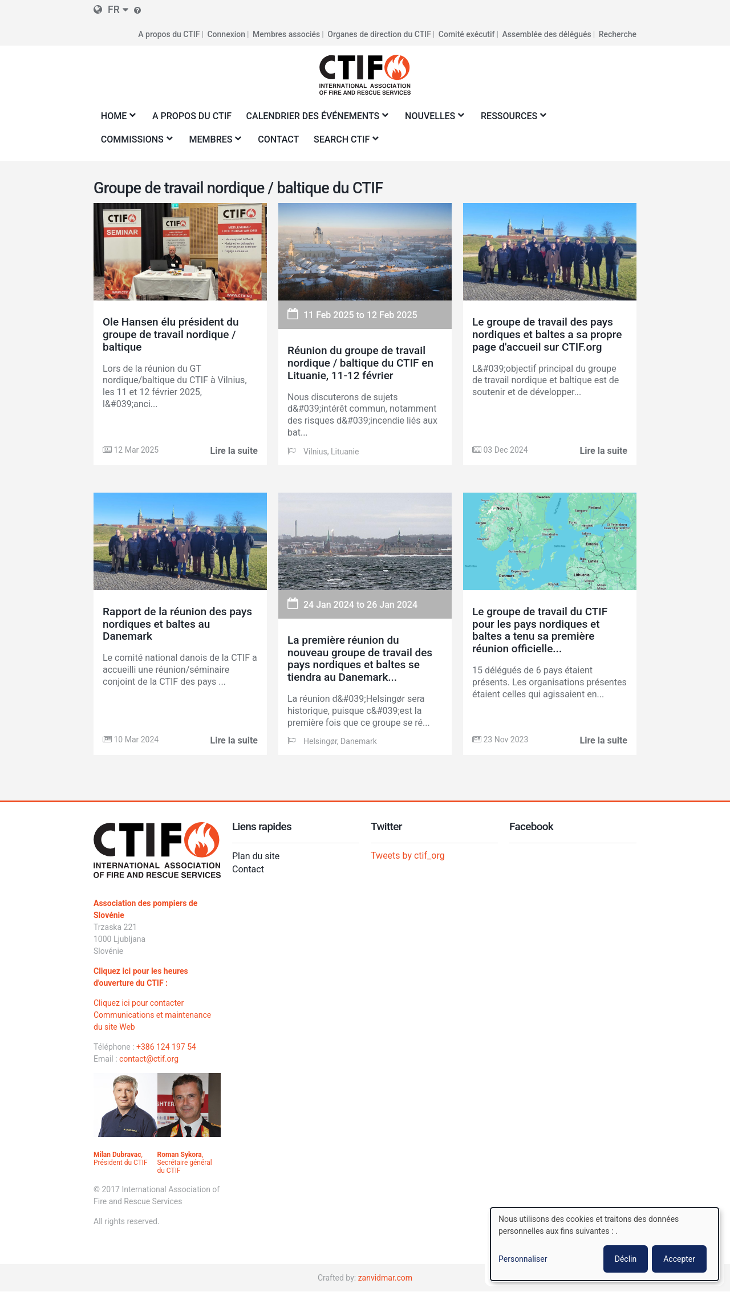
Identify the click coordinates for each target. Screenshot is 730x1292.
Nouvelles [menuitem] (432, 119)
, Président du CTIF (121, 1159)
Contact (248, 869)
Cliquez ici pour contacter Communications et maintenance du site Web (152, 1014)
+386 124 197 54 (166, 1046)
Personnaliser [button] (522, 1258)
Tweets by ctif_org (408, 855)
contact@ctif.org (149, 1058)
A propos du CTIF (169, 34)
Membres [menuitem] (213, 143)
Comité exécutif (467, 34)
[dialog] (604, 1244)
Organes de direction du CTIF (379, 34)
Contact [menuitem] (278, 139)
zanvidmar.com (385, 1277)
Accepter (679, 1258)
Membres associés (286, 34)
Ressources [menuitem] (511, 119)
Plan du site (255, 856)
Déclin (625, 1258)
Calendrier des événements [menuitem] (315, 119)
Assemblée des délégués (546, 34)
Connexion (226, 34)
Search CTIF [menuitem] (343, 143)
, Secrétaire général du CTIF (184, 1163)
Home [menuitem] (116, 119)
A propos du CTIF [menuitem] (192, 116)
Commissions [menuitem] (134, 143)
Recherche (617, 34)
